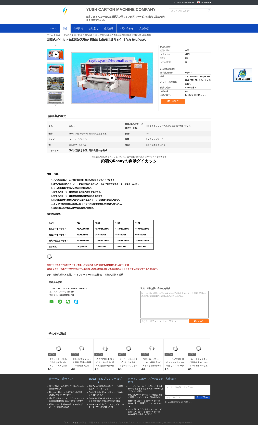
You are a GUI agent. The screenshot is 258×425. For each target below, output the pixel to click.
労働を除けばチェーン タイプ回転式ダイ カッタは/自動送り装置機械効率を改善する (152, 362)
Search (209, 11)
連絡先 (175, 101)
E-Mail (168, 402)
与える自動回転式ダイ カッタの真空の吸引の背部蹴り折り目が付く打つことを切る (105, 362)
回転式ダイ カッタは (73, 35)
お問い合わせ (126, 28)
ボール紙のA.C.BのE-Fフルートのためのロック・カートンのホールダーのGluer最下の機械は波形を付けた (145, 411)
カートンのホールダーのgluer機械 (145, 380)
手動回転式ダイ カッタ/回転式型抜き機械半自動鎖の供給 (82, 362)
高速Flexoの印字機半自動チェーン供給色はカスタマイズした (106, 387)
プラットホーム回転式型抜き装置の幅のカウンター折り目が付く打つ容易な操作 (58, 362)
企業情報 (78, 28)
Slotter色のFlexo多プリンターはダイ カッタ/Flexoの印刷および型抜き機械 (106, 399)
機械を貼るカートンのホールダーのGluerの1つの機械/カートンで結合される (145, 403)
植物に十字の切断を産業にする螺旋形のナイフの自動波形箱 (66, 405)
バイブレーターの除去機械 (88, 274)
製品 (65, 28)
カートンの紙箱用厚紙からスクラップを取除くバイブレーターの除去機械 (175, 362)
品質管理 (108, 28)
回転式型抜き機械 (114, 274)
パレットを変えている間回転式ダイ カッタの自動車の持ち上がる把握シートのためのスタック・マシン (198, 362)
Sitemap (177, 402)
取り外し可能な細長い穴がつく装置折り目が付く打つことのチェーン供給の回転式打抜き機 (128, 362)
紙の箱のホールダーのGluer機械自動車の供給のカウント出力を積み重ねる (145, 396)
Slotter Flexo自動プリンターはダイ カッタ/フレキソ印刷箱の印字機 (106, 405)
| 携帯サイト (188, 402)
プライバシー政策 (70, 422)
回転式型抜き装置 (62, 274)
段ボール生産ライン (61, 378)
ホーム (53, 28)
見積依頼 (144, 28)
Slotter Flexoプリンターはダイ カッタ (105, 380)
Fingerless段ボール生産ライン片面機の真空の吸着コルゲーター (66, 393)
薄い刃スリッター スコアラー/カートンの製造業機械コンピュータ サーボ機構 (66, 399)
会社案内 (93, 28)
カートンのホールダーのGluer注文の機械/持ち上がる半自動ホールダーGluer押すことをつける (145, 388)
